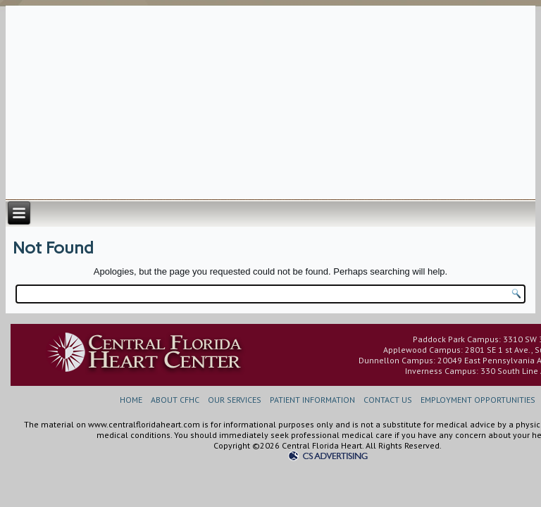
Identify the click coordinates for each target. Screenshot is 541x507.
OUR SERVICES (234, 399)
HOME (131, 399)
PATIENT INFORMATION (312, 399)
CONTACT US (387, 399)
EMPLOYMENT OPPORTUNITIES (478, 399)
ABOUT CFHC (175, 399)
